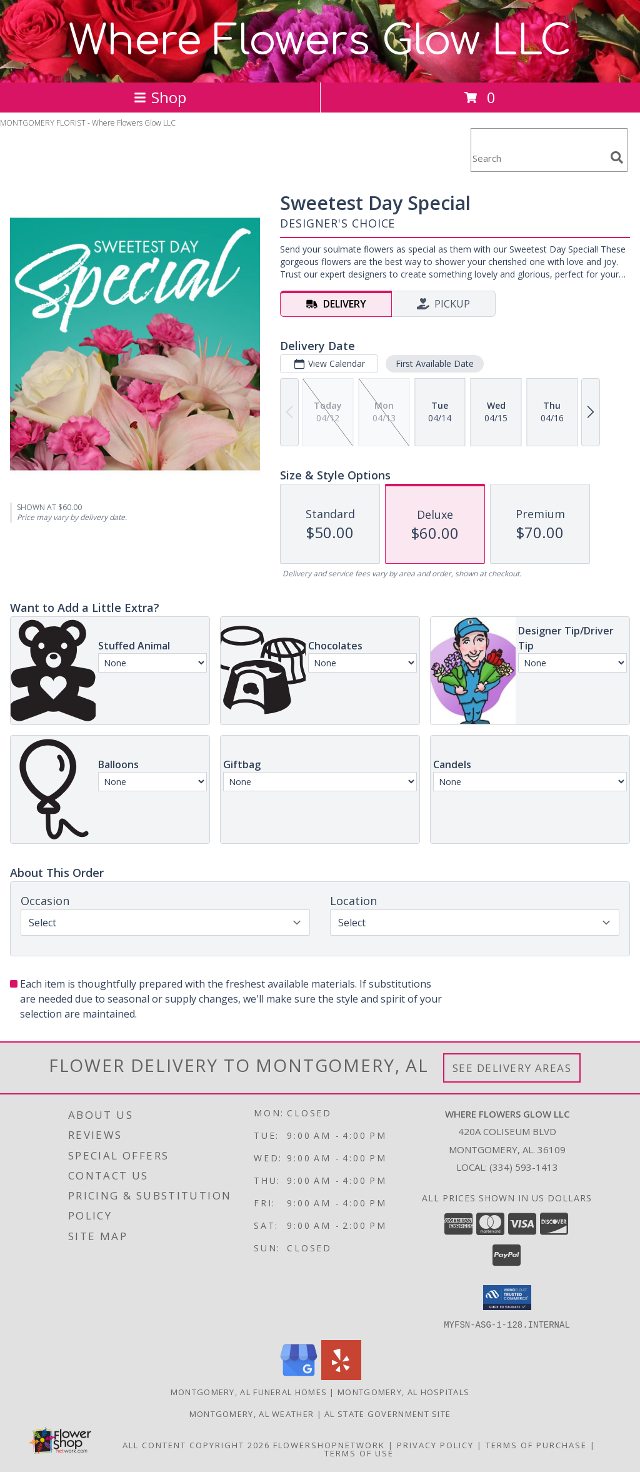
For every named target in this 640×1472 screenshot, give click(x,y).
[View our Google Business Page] (299, 1376)
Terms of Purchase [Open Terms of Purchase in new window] (536, 1444)
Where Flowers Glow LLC (320, 41)
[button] (507, 1297)
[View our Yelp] (341, 1376)
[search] (617, 157)
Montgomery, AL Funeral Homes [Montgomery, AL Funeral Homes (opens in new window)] (249, 1391)
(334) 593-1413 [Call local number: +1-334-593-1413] (523, 1167)
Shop (160, 97)
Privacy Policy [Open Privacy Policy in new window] (435, 1444)
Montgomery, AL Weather (251, 1413)
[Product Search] (538, 157)
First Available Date (435, 363)
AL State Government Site (387, 1413)
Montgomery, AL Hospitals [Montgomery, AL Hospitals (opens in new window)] (403, 1391)
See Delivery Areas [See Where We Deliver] (512, 1068)
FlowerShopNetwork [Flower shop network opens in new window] (329, 1444)
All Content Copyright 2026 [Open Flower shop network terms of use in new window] (196, 1444)
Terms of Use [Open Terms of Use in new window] (359, 1452)
